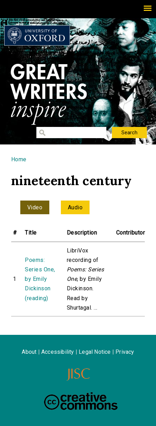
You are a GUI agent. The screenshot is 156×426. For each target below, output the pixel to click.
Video (34, 207)
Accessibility (57, 352)
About (29, 352)
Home (19, 159)
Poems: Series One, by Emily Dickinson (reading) (40, 279)
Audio (75, 207)
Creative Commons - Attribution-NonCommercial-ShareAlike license (81, 401)
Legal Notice (95, 352)
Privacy (124, 352)
